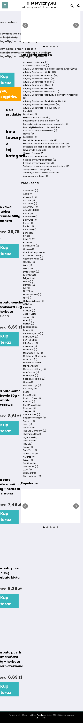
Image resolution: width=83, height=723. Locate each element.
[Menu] (5, 5)
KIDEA (27, 320)
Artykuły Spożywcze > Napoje (39, 81)
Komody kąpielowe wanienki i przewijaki (45, 124)
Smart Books (31, 414)
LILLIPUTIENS (30, 336)
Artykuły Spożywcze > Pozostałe (41, 91)
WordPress (41, 715)
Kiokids (28, 323)
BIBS (27, 236)
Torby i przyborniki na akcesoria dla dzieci (46, 166)
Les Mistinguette (33, 333)
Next (76, 25)
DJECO (28, 268)
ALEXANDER (30, 206)
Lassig (28, 330)
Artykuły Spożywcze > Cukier (39, 72)
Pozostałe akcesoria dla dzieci (40, 140)
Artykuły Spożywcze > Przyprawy (41, 104)
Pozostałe (30, 136)
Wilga (28, 460)
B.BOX (28, 213)
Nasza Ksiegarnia (34, 378)
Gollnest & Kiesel (33, 301)
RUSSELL (29, 401)
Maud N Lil (30, 359)
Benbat (28, 232)
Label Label (30, 326)
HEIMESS (29, 310)
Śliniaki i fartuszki (33, 153)
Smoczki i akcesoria (35, 156)
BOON (28, 242)
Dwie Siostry (31, 271)
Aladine (29, 200)
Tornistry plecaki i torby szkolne (41, 172)
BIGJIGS (29, 239)
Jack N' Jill (30, 313)
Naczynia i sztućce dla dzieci (40, 130)
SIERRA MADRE (32, 404)
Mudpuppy (30, 375)
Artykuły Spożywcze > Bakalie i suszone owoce (50, 68)
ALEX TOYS (30, 203)
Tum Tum (30, 450)
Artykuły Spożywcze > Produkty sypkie (44, 101)
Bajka (28, 223)
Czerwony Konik (33, 258)
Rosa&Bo (29, 395)
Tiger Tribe (30, 437)
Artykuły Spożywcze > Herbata (40, 75)
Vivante (29, 456)
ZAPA (27, 469)
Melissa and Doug (34, 369)
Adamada (30, 190)
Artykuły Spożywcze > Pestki (38, 88)
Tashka (29, 427)
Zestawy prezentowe (35, 176)
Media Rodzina (32, 362)
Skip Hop (29, 408)
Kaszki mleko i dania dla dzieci (41, 120)
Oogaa (28, 382)
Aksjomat (30, 197)
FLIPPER (28, 291)
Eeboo (28, 281)
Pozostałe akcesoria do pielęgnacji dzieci (46, 146)
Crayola (29, 249)
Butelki (28, 111)
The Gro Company (34, 430)
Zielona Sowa (32, 476)
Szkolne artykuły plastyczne (39, 163)
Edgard (29, 278)
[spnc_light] (78, 6)
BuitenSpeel (31, 245)
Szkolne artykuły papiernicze (39, 159)
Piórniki (28, 133)
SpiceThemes (42, 718)
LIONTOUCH (30, 339)
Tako (27, 424)
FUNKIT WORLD (32, 294)
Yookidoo (29, 463)
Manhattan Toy (33, 353)
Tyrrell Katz (30, 453)
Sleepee (29, 411)
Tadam (29, 421)
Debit (27, 265)
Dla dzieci (30, 114)
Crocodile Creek (33, 255)
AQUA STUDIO (31, 210)
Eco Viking (30, 275)
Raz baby (30, 388)
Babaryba (30, 216)
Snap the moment (34, 417)
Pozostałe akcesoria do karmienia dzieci (46, 143)
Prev (25, 25)
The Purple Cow (32, 434)
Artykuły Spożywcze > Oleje (38, 85)
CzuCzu (29, 262)
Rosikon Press (32, 398)
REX (26, 391)
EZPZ (27, 288)
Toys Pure (29, 440)
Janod (28, 317)
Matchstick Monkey (35, 356)
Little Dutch (30, 343)
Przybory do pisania (35, 150)
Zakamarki (30, 466)
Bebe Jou (29, 229)
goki (27, 297)
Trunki (28, 447)
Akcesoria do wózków (36, 65)
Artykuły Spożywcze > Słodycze (41, 107)
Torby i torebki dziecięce (37, 169)
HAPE (27, 307)
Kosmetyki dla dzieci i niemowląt (42, 127)
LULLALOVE (30, 346)
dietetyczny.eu (41, 3)
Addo (28, 193)
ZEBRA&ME (30, 473)
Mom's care (31, 372)
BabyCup (30, 219)
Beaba (28, 226)
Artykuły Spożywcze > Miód (38, 78)
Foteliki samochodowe (36, 117)
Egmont (29, 284)
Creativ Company (34, 252)
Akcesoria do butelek (35, 62)
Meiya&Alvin (31, 365)
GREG (28, 304)
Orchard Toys (32, 385)
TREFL (27, 443)
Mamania (30, 349)
